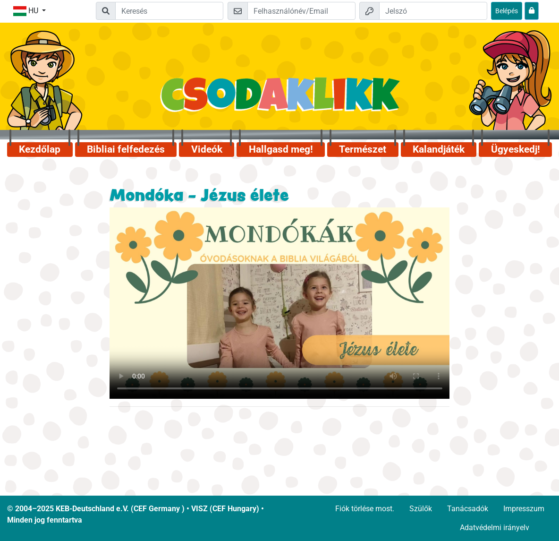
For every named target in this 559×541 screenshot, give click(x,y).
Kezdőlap (39, 149)
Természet (362, 149)
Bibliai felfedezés (126, 149)
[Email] (301, 11)
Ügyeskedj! (515, 149)
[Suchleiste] (169, 11)
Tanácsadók (467, 508)
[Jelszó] (433, 11)
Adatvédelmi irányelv (494, 527)
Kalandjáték (439, 149)
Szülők (420, 508)
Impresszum (523, 508)
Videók (206, 149)
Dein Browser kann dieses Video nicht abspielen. (280, 303)
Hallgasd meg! (281, 149)
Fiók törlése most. (364, 508)
